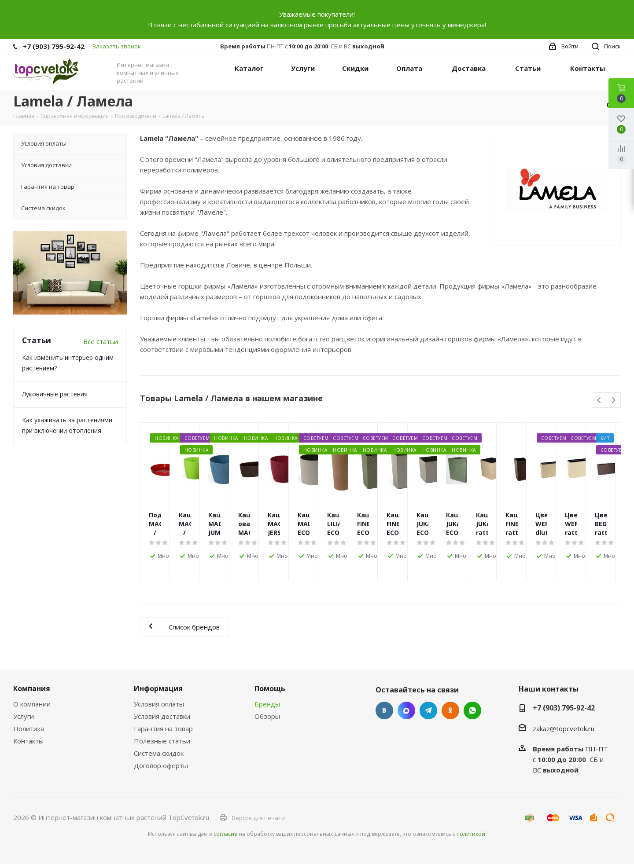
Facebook (406, 710)
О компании (32, 703)
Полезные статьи (162, 740)
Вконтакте (384, 710)
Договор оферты (161, 765)
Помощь (269, 688)
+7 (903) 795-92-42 (54, 46)
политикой (471, 834)
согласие (225, 834)
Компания (31, 688)
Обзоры (267, 716)
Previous (599, 400)
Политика (28, 728)
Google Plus (472, 710)
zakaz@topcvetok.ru (563, 728)
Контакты (28, 740)
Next (613, 400)
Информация (158, 688)
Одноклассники (450, 710)
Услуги (23, 716)
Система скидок (159, 753)
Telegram (428, 710)
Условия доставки (162, 716)
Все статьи (100, 341)
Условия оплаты (159, 703)
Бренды (267, 703)
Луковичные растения (55, 394)
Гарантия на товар (163, 728)
